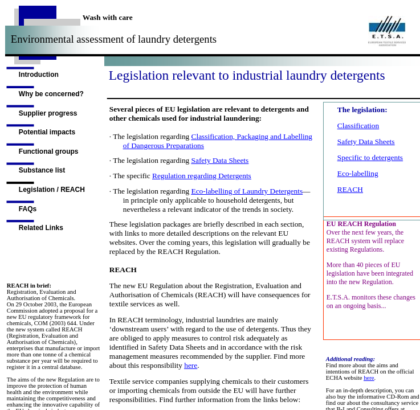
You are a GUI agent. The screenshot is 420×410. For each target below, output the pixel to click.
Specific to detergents (370, 157)
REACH (350, 189)
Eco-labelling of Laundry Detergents (247, 191)
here (190, 365)
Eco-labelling (357, 173)
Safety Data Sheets (220, 160)
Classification (358, 125)
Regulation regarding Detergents (201, 175)
